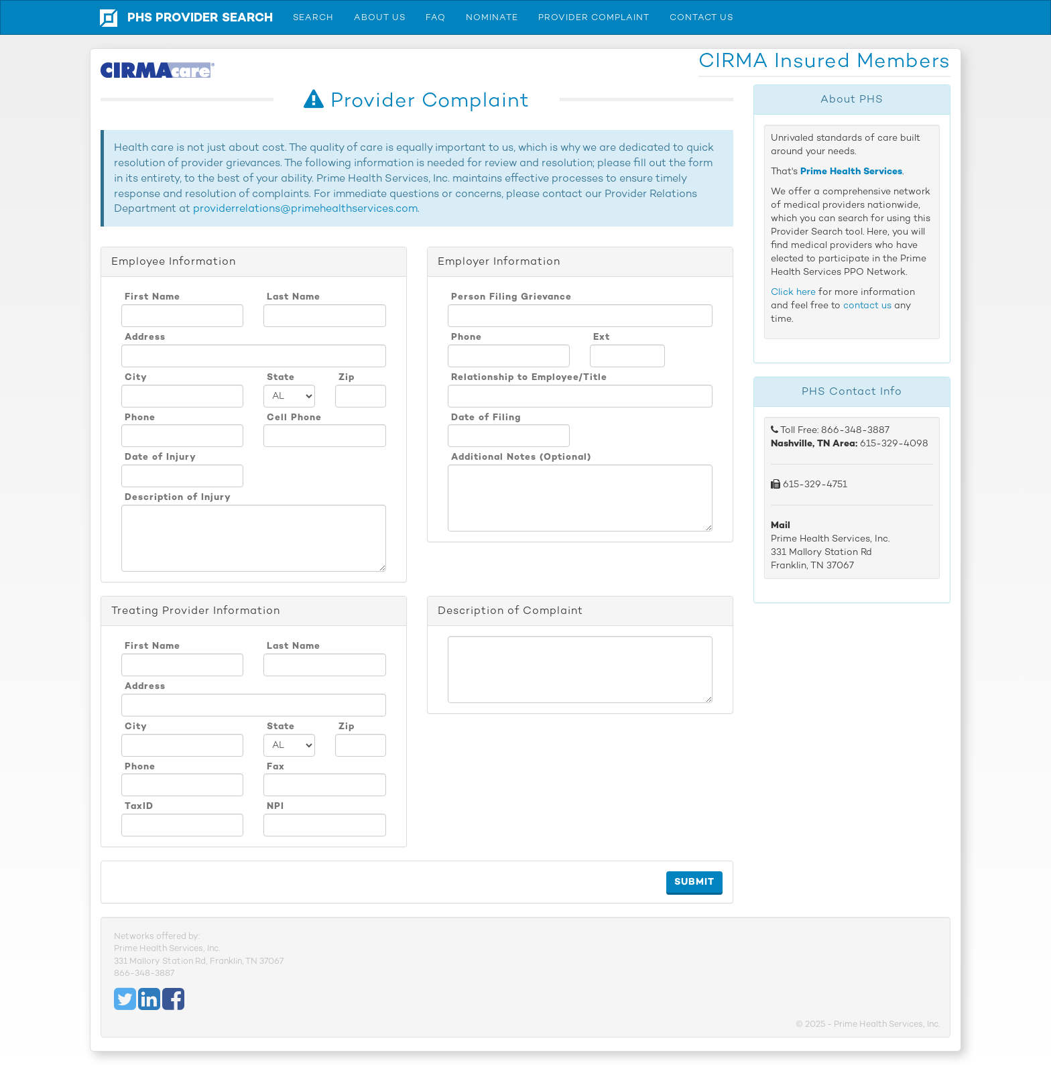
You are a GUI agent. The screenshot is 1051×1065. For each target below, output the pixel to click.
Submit (694, 881)
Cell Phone (294, 417)
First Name (152, 296)
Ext (601, 336)
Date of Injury (160, 456)
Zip (346, 376)
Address (145, 336)
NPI (275, 805)
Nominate (492, 17)
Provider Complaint (594, 17)
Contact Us (701, 17)
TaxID (139, 805)
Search (313, 17)
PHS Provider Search (200, 17)
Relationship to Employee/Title (529, 376)
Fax (276, 766)
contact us (867, 305)
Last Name (293, 296)
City (136, 376)
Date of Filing (486, 417)
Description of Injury (178, 496)
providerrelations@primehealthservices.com (305, 208)
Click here (793, 292)
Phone (140, 417)
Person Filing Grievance (511, 296)
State (281, 376)
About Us (380, 17)
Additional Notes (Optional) (521, 456)
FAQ (436, 17)
